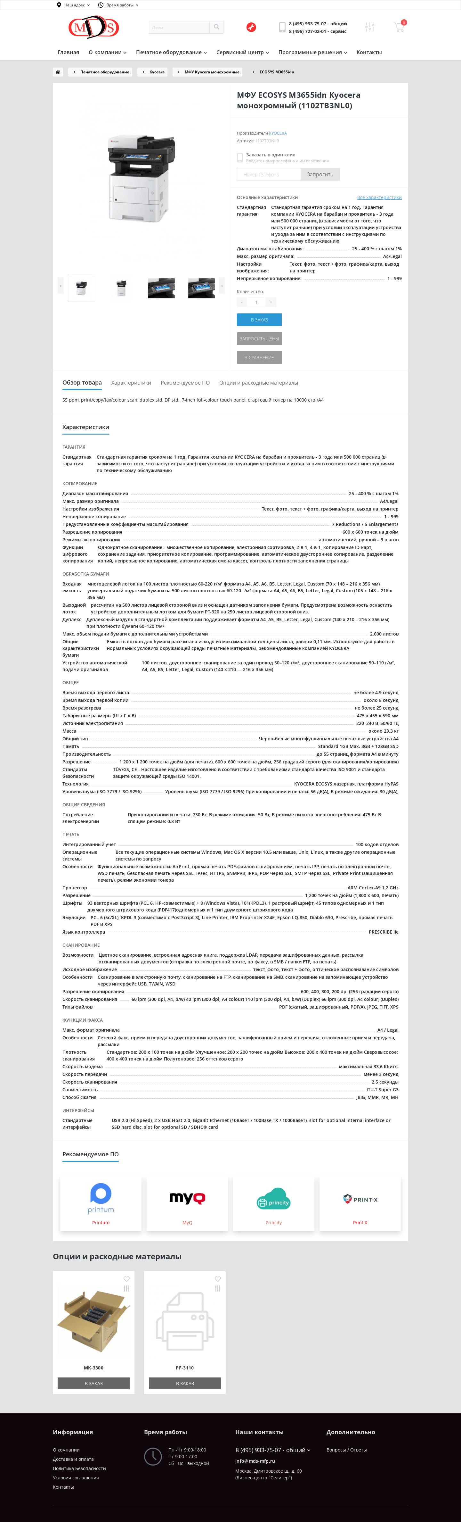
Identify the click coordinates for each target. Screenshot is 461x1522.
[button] (73, 5)
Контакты (369, 52)
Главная (68, 52)
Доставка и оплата (73, 1459)
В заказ (259, 320)
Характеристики (131, 382)
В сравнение (259, 357)
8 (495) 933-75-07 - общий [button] (273, 1450)
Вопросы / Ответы (347, 1450)
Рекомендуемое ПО (185, 382)
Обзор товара (82, 382)
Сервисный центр (242, 52)
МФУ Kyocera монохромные (212, 72)
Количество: (250, 291)
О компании (107, 52)
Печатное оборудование (171, 52)
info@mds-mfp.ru (255, 1461)
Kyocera (157, 72)
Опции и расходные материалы (258, 382)
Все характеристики (379, 197)
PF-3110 (185, 1368)
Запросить (320, 174)
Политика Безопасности (79, 1468)
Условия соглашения (76, 1478)
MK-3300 (93, 1368)
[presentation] (61, 285)
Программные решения (313, 52)
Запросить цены (259, 339)
